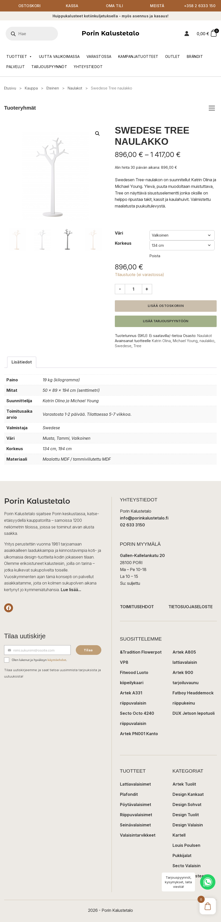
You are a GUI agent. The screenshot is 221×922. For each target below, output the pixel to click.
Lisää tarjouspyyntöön (165, 321)
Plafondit (129, 794)
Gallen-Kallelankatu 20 (142, 555)
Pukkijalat (182, 855)
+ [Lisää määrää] (147, 289)
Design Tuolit (186, 814)
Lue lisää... (71, 589)
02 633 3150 (132, 524)
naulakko (207, 341)
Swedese (123, 346)
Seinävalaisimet (135, 824)
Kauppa (31, 88)
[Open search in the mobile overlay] (39, 33)
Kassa (72, 6)
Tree (137, 346)
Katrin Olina (161, 341)
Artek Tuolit (184, 784)
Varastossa (99, 56)
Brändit (195, 56)
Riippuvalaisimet (136, 814)
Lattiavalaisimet (135, 784)
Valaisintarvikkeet (137, 835)
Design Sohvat (187, 804)
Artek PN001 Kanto (139, 733)
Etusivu (10, 88)
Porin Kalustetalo (110, 33)
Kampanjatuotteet (138, 56)
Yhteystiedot (88, 66)
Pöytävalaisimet (135, 804)
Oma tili (114, 6)
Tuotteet (19, 56)
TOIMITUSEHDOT (137, 606)
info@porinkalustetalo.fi (144, 518)
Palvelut (15, 66)
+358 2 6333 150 (200, 6)
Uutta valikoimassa (59, 56)
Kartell (179, 835)
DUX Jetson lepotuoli (194, 713)
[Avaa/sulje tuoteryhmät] (212, 108)
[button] (97, 133)
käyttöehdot (56, 660)
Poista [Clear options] (155, 256)
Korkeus (123, 243)
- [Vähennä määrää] (120, 289)
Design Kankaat (188, 794)
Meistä (157, 6)
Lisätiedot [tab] (21, 362)
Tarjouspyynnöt (49, 66)
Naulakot (75, 88)
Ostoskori (29, 6)
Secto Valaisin (187, 865)
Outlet (172, 56)
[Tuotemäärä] (133, 289)
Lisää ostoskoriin (166, 306)
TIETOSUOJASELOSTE (190, 606)
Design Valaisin (188, 824)
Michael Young (185, 341)
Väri (119, 233)
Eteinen (52, 88)
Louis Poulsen (186, 845)
